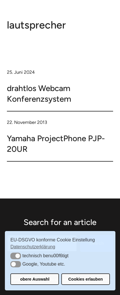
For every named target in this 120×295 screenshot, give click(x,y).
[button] (15, 256)
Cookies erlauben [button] (85, 279)
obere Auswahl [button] (34, 279)
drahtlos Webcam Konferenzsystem (39, 93)
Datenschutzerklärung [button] (32, 246)
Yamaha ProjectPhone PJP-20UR (56, 143)
